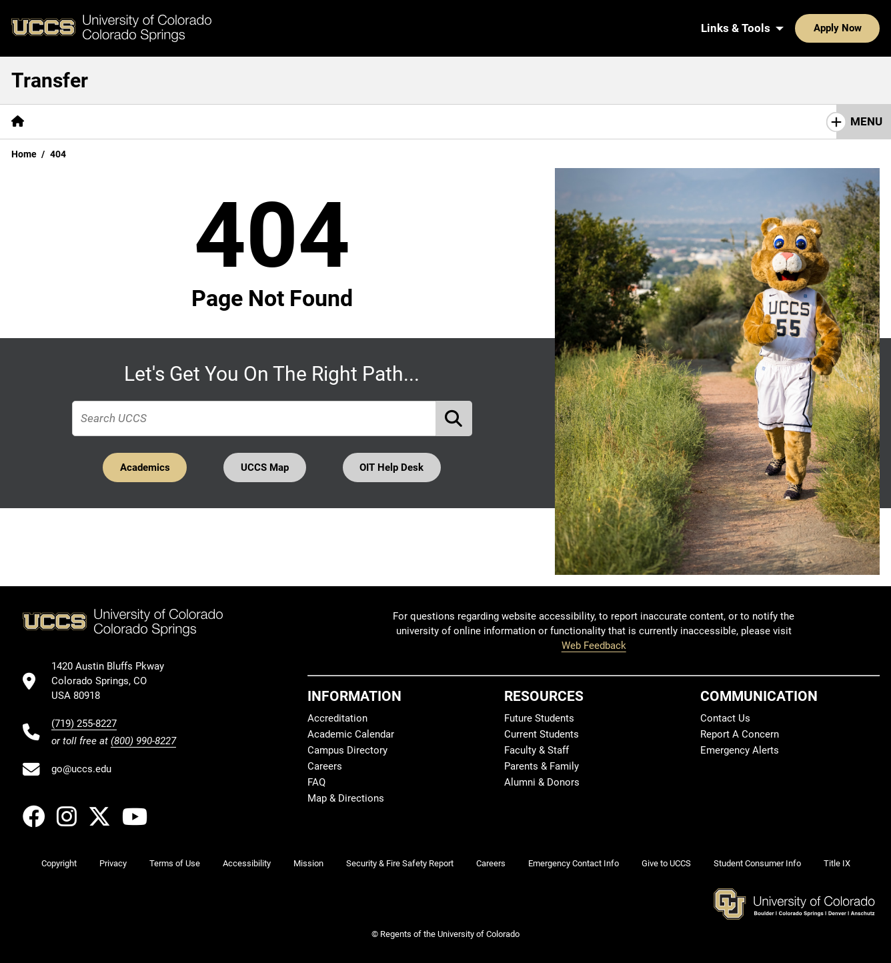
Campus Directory (347, 750)
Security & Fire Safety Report (400, 863)
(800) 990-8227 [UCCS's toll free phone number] (143, 741)
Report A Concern (739, 734)
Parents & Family (541, 766)
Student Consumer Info (757, 863)
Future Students (539, 718)
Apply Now (796, 28)
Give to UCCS (666, 863)
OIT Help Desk (392, 467)
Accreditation (337, 718)
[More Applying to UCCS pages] (178, 122)
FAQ (316, 782)
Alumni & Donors (542, 782)
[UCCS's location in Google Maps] (113, 681)
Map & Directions (345, 798)
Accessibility (247, 863)
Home (24, 154)
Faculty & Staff (536, 750)
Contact (419, 121)
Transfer (49, 80)
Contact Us (725, 718)
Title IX (837, 863)
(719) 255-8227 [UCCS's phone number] (84, 724)
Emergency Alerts (739, 750)
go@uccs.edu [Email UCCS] (81, 769)
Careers (324, 766)
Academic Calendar (350, 734)
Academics (144, 467)
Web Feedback (594, 646)
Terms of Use (174, 863)
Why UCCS (74, 121)
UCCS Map (265, 467)
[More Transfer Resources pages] (316, 122)
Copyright (59, 863)
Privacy (113, 863)
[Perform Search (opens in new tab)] (454, 418)
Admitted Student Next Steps (538, 121)
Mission (308, 863)
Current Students (541, 734)
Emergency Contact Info (573, 863)
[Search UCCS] (865, 28)
